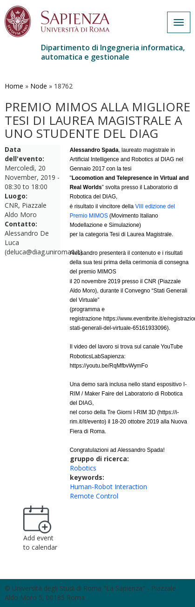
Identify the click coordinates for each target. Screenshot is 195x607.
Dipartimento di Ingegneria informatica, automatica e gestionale (113, 52)
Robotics (83, 468)
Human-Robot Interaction (108, 486)
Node (38, 86)
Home (14, 86)
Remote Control (94, 495)
